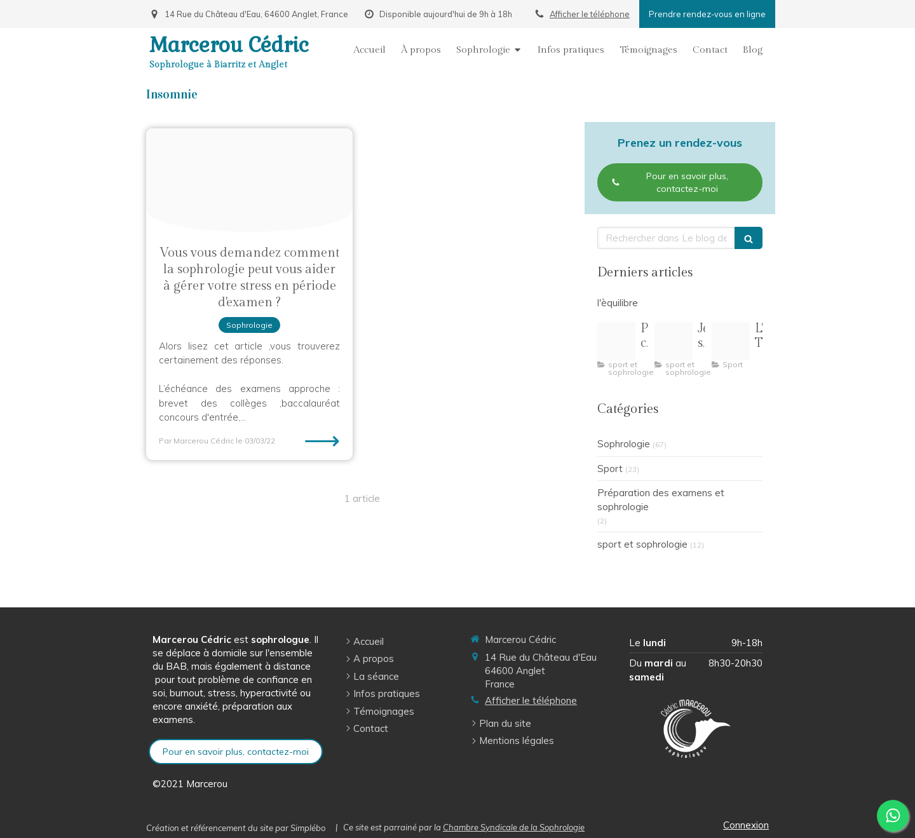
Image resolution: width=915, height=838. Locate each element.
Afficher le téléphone (590, 14)
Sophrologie (623, 444)
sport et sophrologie (642, 544)
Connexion (746, 825)
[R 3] (673, 341)
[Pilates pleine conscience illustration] (616, 341)
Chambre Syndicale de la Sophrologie (514, 827)
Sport (610, 469)
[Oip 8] (731, 341)
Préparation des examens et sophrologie (660, 499)
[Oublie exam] (249, 180)
